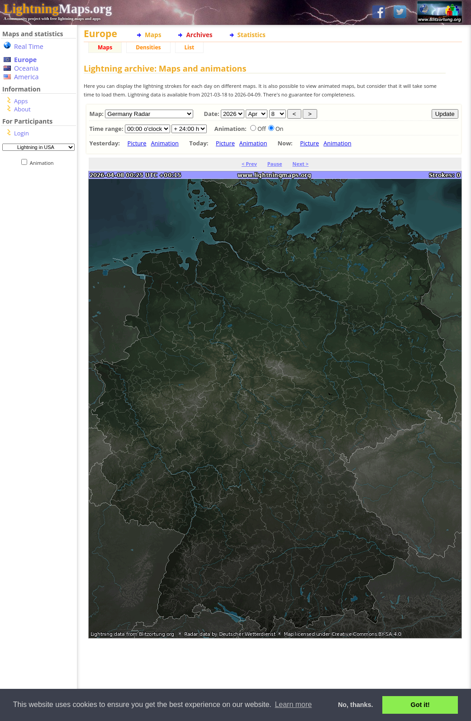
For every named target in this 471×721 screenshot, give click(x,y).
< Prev (249, 163)
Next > (300, 163)
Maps (153, 34)
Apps (21, 101)
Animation (43, 162)
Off (261, 129)
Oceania (26, 68)
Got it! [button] (420, 704)
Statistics (252, 34)
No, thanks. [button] (355, 704)
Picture (137, 143)
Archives (199, 34)
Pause (274, 163)
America (26, 76)
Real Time (28, 46)
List (190, 47)
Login (21, 133)
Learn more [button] (293, 704)
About (22, 109)
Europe (25, 59)
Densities (148, 47)
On (280, 129)
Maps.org (58, 8)
